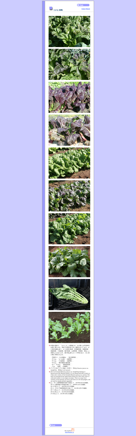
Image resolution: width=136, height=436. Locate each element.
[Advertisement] (69, 408)
